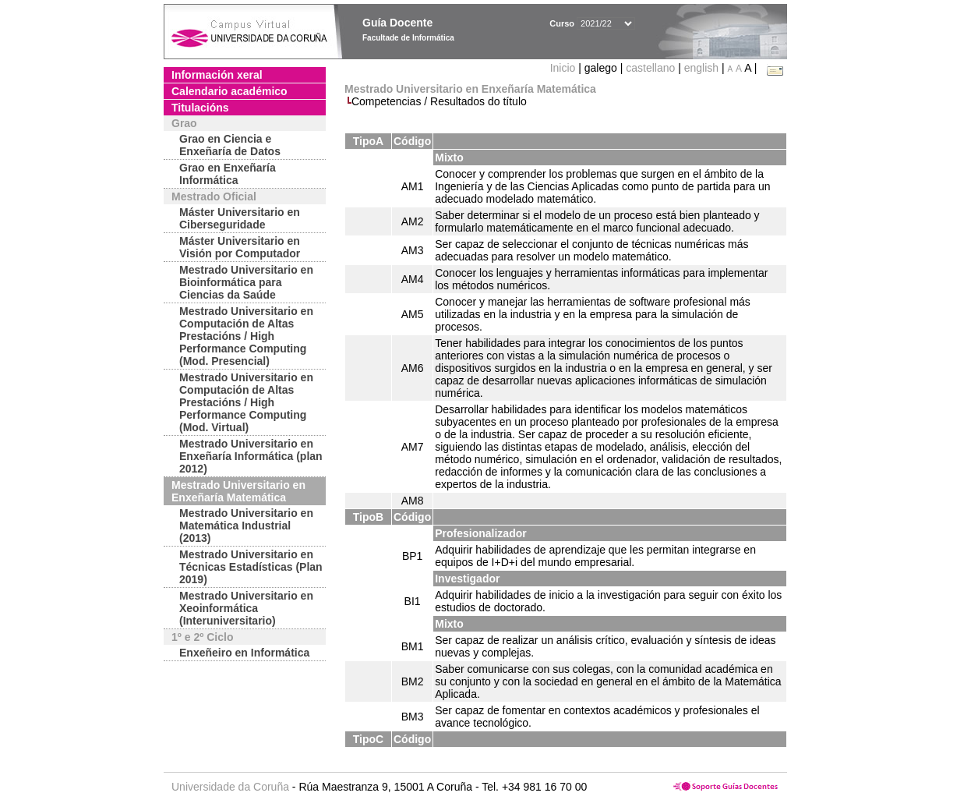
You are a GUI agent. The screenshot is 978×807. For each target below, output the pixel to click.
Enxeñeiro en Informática (244, 652)
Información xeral (217, 75)
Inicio (564, 68)
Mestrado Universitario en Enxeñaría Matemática (238, 491)
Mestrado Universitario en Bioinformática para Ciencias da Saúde (246, 282)
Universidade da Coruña (230, 786)
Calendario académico (229, 91)
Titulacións (200, 107)
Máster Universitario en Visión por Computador (239, 247)
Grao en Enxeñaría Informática (227, 173)
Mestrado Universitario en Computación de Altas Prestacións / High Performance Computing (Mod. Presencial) (246, 336)
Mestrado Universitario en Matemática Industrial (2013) (246, 525)
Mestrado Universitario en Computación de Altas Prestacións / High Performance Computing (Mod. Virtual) (246, 402)
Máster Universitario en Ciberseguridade (239, 218)
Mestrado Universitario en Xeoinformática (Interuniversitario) (246, 608)
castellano (650, 68)
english (701, 68)
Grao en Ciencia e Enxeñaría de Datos (230, 145)
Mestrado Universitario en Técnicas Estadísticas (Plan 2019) (251, 567)
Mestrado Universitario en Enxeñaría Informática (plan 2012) (251, 456)
